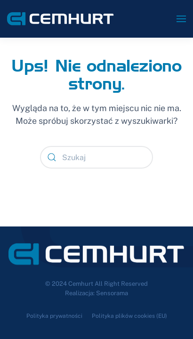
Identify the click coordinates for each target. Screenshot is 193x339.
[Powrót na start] (60, 19)
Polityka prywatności (54, 316)
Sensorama (112, 293)
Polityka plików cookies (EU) (129, 316)
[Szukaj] (96, 157)
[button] (181, 19)
